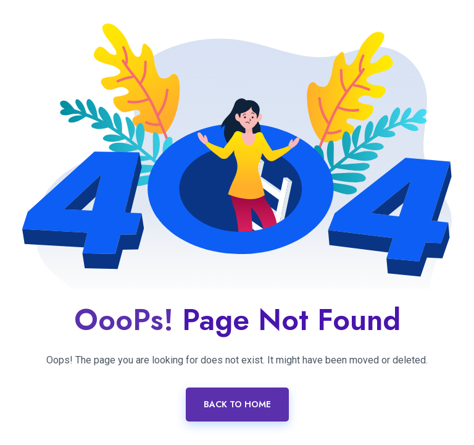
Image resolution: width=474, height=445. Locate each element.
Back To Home (237, 404)
